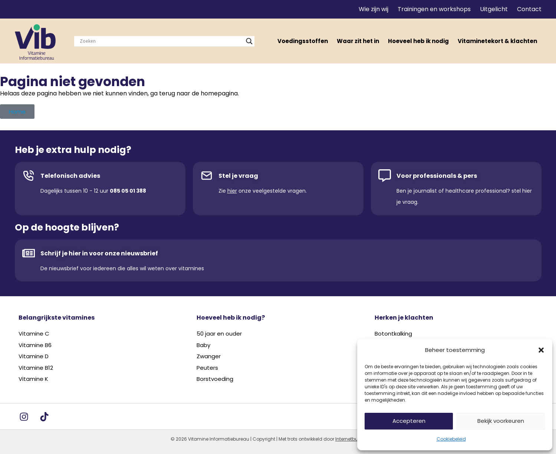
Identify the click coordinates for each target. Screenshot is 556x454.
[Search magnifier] (249, 41)
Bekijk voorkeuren (500, 421)
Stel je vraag (238, 176)
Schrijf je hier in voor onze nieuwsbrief (99, 253)
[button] (541, 350)
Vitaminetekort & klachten (497, 41)
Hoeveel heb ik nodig (418, 41)
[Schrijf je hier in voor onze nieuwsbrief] (28, 253)
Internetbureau (351, 439)
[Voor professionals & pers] (384, 175)
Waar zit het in (358, 41)
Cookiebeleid (451, 439)
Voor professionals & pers (437, 176)
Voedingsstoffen (302, 41)
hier (232, 191)
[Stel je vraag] (206, 175)
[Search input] (161, 41)
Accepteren (408, 421)
